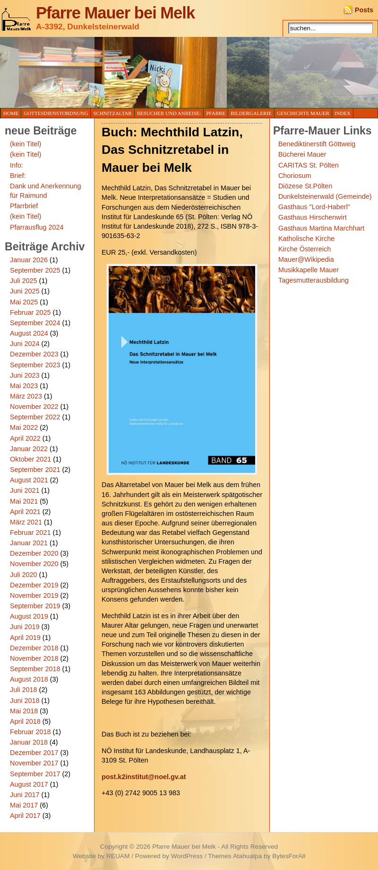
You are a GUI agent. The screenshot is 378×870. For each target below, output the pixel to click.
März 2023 (26, 396)
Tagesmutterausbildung (313, 280)
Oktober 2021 (30, 459)
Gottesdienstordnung (56, 113)
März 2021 (26, 522)
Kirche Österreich (304, 249)
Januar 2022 (29, 449)
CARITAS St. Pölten (308, 165)
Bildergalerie (251, 113)
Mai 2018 (24, 711)
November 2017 (34, 763)
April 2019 (25, 637)
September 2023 (35, 365)
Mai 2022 (24, 427)
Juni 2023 (24, 375)
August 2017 (29, 784)
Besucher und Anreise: (169, 113)
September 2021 (35, 469)
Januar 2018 (29, 742)
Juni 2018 (24, 700)
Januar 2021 (29, 543)
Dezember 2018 (34, 648)
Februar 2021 (30, 532)
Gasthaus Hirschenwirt (312, 217)
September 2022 (35, 417)
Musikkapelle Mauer (308, 270)
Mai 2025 (24, 302)
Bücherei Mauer (302, 154)
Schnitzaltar (112, 113)
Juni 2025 (24, 291)
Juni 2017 (24, 795)
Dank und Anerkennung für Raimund (45, 190)
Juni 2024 (24, 343)
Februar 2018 (30, 732)
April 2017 (25, 815)
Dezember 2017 (34, 752)
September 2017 (35, 774)
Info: (16, 165)
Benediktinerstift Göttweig (316, 144)
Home (10, 113)
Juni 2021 (24, 490)
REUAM (117, 856)
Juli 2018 (23, 689)
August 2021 (29, 480)
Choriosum (294, 175)
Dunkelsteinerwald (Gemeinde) (325, 196)
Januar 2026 (29, 260)
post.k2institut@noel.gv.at (144, 777)
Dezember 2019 (34, 585)
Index (343, 113)
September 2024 (35, 323)
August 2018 (29, 679)
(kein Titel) (25, 144)
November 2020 (34, 564)
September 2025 (35, 270)
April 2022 (25, 438)
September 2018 (35, 669)
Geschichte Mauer (303, 113)
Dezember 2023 (34, 354)
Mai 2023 (24, 386)
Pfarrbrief (24, 206)
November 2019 (34, 595)
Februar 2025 (30, 312)
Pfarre (215, 113)
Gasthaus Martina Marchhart (321, 228)
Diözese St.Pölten (305, 186)
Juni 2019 (24, 626)
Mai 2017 (24, 805)
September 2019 (35, 606)
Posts (364, 10)
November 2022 (34, 406)
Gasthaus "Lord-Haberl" (314, 207)
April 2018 (25, 721)
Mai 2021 (24, 501)
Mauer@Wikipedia (306, 259)
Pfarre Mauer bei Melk (115, 13)
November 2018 (34, 658)
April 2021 (25, 511)
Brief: (18, 175)
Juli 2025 (23, 280)
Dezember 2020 (34, 553)
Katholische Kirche (306, 238)
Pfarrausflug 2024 (37, 227)
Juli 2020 (23, 574)
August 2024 (29, 333)
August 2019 (29, 616)
